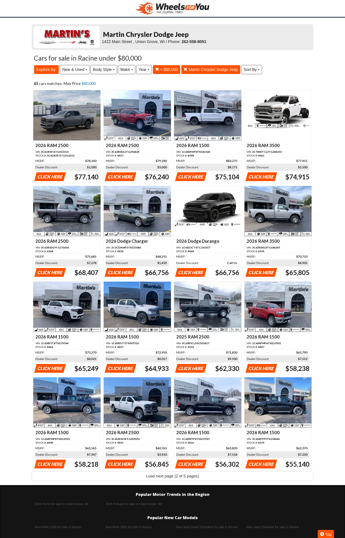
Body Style (104, 69)
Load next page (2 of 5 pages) (172, 476)
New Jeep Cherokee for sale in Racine (272, 527)
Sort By (251, 69)
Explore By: (46, 69)
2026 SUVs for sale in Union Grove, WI (61, 504)
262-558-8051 (194, 42)
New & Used (74, 69)
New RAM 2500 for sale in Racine (128, 527)
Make (126, 69)
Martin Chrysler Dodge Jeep (211, 69)
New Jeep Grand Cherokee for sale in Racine (207, 527)
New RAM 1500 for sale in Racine (58, 527)
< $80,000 (166, 69)
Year (144, 69)
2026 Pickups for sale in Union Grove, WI (133, 504)
